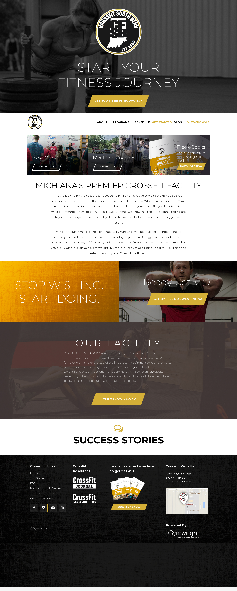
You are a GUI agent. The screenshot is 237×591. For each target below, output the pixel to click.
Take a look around (118, 398)
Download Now (191, 166)
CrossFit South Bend (46, 122)
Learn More (47, 166)
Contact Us (36, 473)
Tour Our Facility (39, 478)
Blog (178, 122)
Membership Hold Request (46, 488)
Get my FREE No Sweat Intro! (177, 299)
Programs (121, 122)
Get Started (162, 122)
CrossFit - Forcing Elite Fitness (84, 498)
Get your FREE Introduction (118, 100)
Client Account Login (42, 493)
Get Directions (188, 501)
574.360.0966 (200, 122)
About (102, 122)
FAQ (32, 483)
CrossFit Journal (84, 484)
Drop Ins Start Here (41, 498)
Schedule (142, 122)
